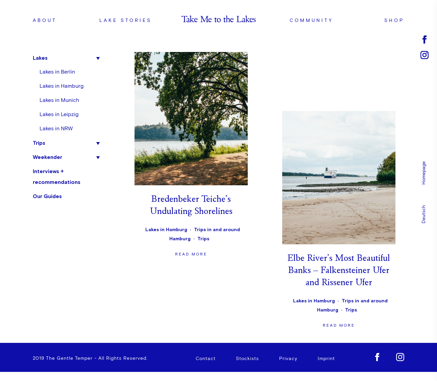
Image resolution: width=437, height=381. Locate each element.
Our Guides (47, 196)
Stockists (247, 360)
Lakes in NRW (56, 128)
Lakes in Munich (59, 100)
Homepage (423, 173)
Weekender (47, 157)
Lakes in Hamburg (61, 86)
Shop (394, 20)
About (45, 20)
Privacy (288, 360)
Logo (218, 20)
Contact (206, 360)
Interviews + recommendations (56, 176)
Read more (191, 156)
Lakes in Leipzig (59, 114)
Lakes (40, 58)
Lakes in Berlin (57, 72)
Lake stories (125, 20)
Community (311, 20)
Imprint (326, 360)
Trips (39, 143)
